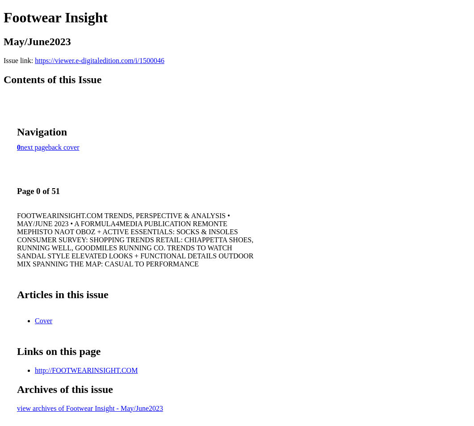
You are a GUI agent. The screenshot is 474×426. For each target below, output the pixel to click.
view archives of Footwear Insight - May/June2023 (90, 408)
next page (34, 147)
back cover (64, 147)
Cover (43, 321)
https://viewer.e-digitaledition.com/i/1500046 (99, 60)
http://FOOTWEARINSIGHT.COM (86, 370)
